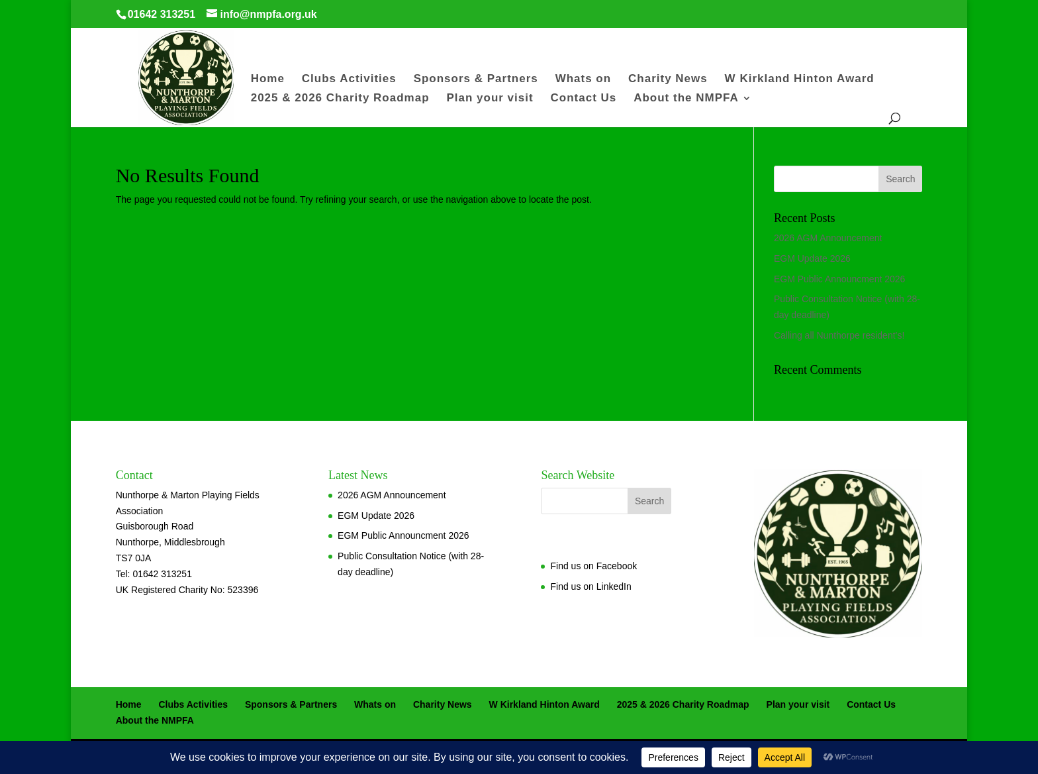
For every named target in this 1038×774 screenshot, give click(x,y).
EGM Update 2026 (812, 258)
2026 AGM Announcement (828, 238)
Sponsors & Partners (476, 79)
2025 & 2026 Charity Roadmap (340, 98)
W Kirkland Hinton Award (799, 79)
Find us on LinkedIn (590, 586)
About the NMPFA (686, 98)
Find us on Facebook (593, 566)
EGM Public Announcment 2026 (839, 279)
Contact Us (584, 98)
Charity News (668, 79)
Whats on (583, 79)
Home (268, 79)
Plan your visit (489, 98)
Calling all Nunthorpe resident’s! (839, 335)
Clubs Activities (349, 79)
